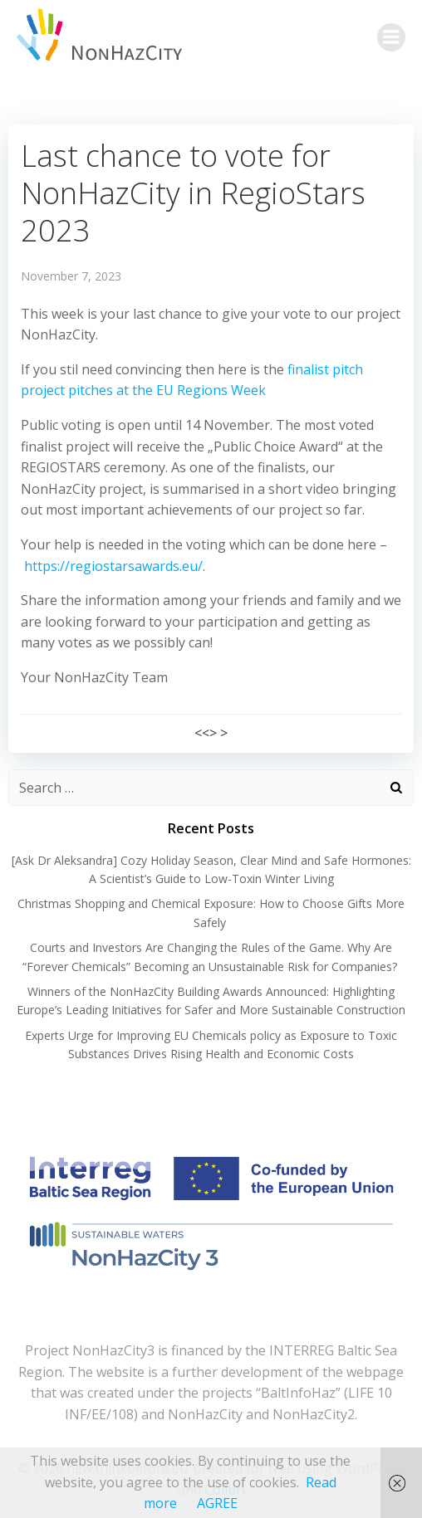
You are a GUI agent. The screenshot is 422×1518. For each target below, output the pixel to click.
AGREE (217, 1503)
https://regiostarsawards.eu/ (113, 566)
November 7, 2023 (71, 276)
